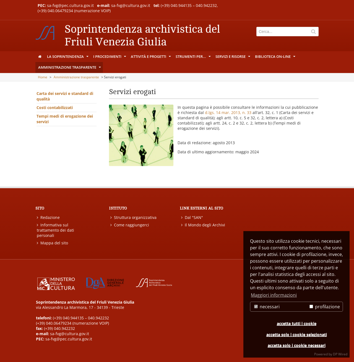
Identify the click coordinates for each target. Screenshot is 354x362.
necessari (267, 307)
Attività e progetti (151, 58)
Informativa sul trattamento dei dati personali (55, 230)
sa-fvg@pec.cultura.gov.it (70, 5)
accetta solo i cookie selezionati (296, 334)
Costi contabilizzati (55, 107)
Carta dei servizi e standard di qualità (65, 96)
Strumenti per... (194, 58)
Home (42, 77)
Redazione (48, 217)
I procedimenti (110, 58)
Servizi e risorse (233, 58)
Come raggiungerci (129, 224)
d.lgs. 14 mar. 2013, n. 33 (228, 112)
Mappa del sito (52, 242)
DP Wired (340, 354)
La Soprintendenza (68, 58)
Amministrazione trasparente (70, 69)
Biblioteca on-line (275, 58)
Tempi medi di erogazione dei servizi (65, 118)
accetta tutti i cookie (296, 323)
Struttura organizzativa (133, 217)
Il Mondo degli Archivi (203, 224)
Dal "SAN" (192, 217)
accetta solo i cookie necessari (297, 345)
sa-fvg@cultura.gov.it (130, 5)
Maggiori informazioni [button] (274, 295)
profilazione (324, 307)
